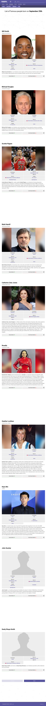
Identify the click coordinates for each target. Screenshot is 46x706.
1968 (15, 64)
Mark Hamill (6, 224)
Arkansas (18, 177)
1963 (37, 658)
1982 (15, 520)
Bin (34, 516)
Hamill (34, 254)
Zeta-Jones (34, 312)
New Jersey (40, 120)
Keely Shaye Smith (8, 629)
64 (13, 455)
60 (35, 174)
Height (24, 4)
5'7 (14, 262)
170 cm (11, 262)
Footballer (34, 584)
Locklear (34, 451)
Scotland (38, 581)
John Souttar (6, 548)
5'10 (14, 124)
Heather (12, 451)
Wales (38, 316)
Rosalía (4, 345)
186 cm (11, 585)
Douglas (34, 116)
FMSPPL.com (12, 704)
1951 (15, 257)
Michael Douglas (8, 87)
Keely (13, 659)
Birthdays (11, 4)
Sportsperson (34, 179)
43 (13, 521)
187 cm (11, 69)
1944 (15, 120)
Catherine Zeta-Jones (9, 283)
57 (13, 65)
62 (35, 659)
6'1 (14, 585)
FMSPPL (4, 2)
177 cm (11, 124)
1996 (15, 580)
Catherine (12, 312)
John (13, 577)
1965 (37, 172)
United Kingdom (33, 316)
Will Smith (5, 31)
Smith (34, 61)
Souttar (34, 577)
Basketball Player (12, 179)
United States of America (32, 65)
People (3, 4)
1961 (15, 454)
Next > (34, 680)
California (40, 258)
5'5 (14, 459)
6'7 (35, 177)
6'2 (14, 69)
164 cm (11, 459)
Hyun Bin (5, 487)
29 (13, 582)
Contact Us (42, 704)
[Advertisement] (23, 21)
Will (12, 61)
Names (7, 4)
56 (13, 317)
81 (13, 121)
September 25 (11, 64)
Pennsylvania (39, 65)
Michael (12, 116)
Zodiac (15, 4)
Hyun (13, 516)
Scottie (12, 173)
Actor (34, 68)
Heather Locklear (8, 421)
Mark (13, 254)
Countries (20, 4)
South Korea (35, 520)
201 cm (33, 177)
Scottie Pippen (7, 144)
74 (13, 258)
